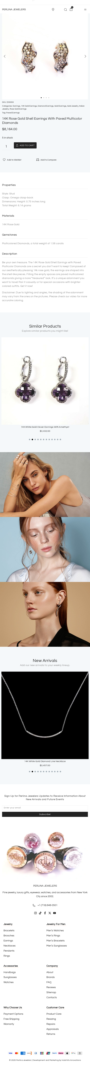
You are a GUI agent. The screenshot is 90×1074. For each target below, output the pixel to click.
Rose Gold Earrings (18, 109)
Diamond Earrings (46, 106)
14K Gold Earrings (29, 106)
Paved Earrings (13, 113)
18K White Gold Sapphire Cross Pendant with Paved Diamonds (45, 761)
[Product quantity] (7, 147)
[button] (54, 9)
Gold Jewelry (72, 106)
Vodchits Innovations (71, 1060)
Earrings (16, 106)
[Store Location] (53, 9)
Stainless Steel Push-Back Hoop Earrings (45, 427)
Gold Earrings (60, 106)
